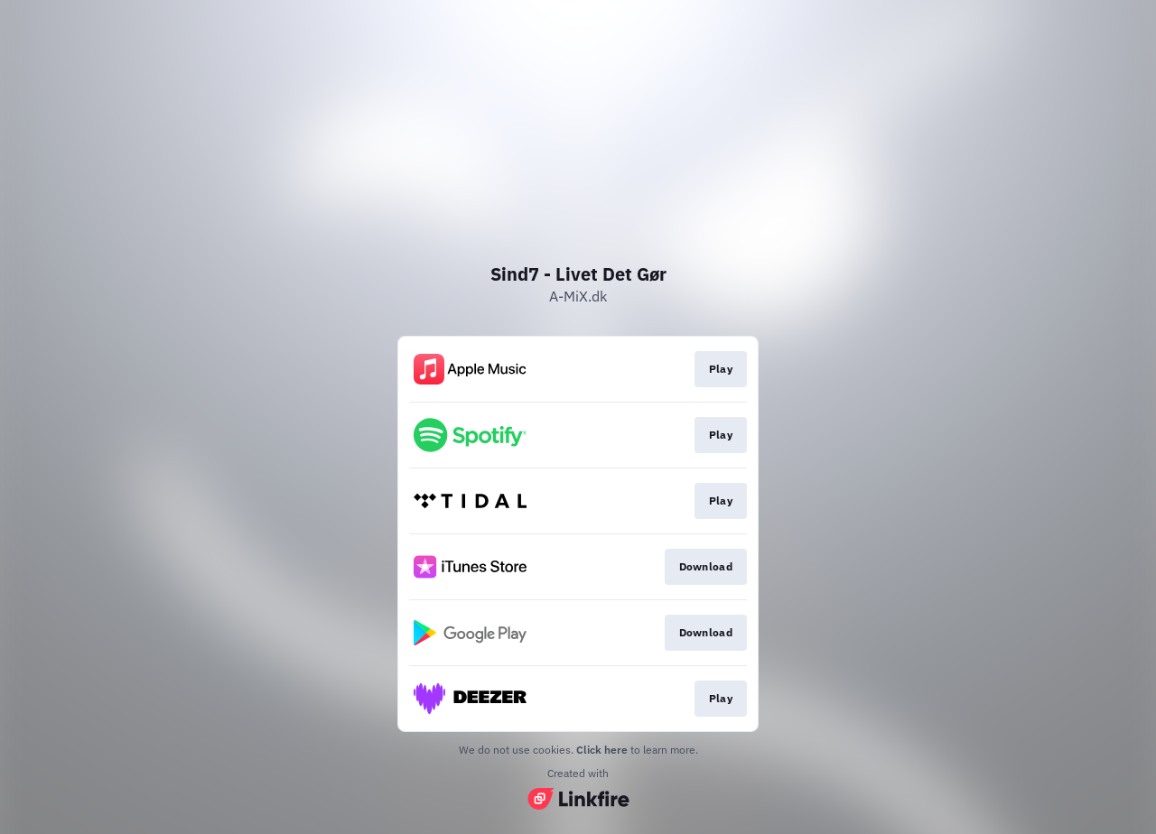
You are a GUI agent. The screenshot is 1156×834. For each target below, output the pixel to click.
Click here (602, 749)
